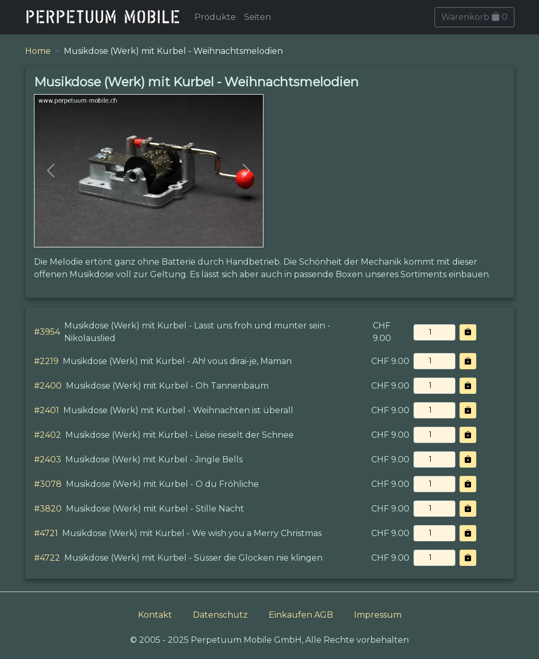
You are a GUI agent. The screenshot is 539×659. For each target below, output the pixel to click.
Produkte (215, 17)
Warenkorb (474, 17)
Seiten (257, 17)
